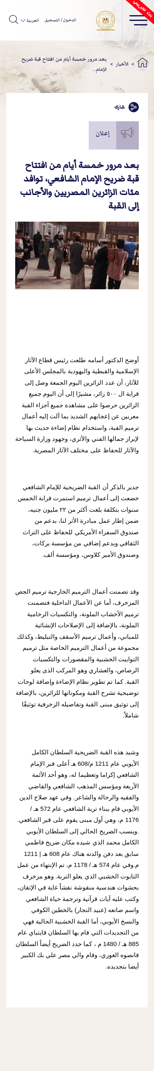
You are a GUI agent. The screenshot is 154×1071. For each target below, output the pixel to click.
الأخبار (122, 64)
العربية (32, 20)
